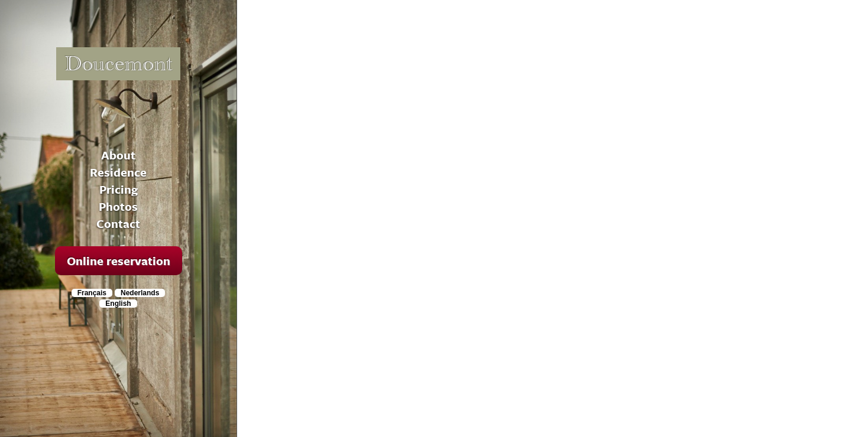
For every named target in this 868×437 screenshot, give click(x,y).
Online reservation (118, 260)
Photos (118, 206)
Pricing (118, 189)
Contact (118, 223)
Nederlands (140, 293)
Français (91, 293)
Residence (118, 172)
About (118, 155)
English (118, 303)
